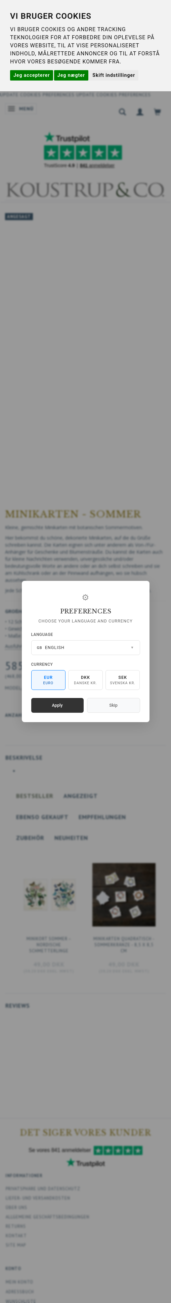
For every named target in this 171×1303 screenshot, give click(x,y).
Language (42, 634)
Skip (113, 705)
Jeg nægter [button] (71, 75)
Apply (57, 705)
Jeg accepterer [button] (31, 75)
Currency (42, 664)
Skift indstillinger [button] (113, 75)
